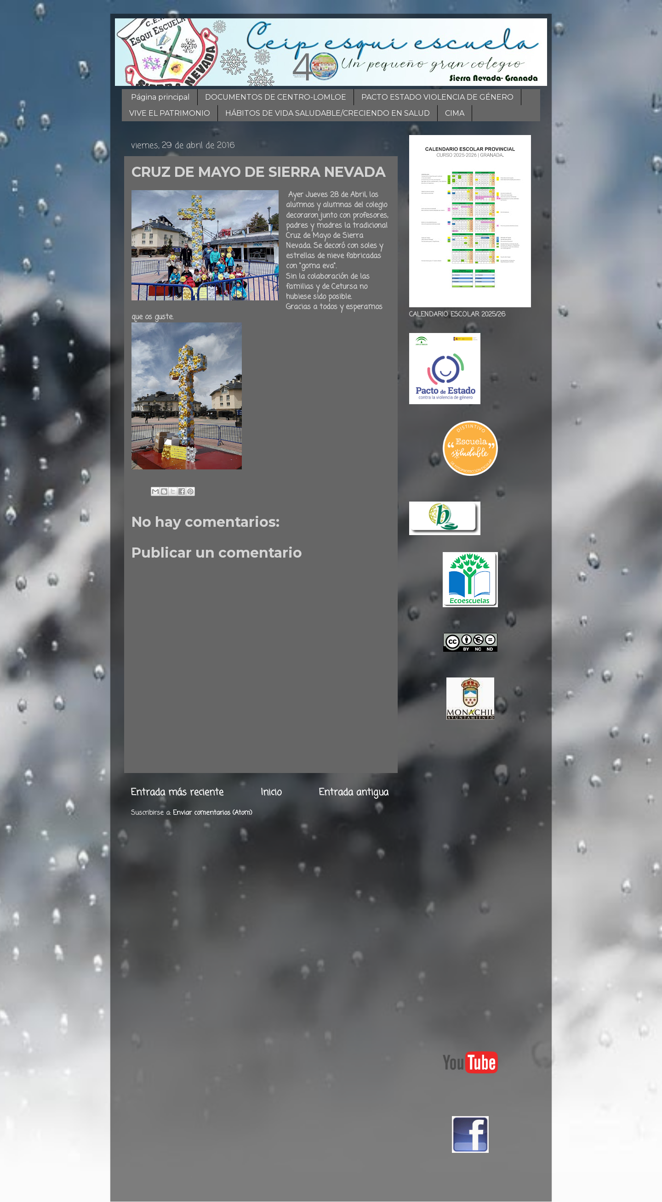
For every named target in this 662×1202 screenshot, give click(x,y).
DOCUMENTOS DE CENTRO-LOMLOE (275, 97)
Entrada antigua (353, 792)
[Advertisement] (470, 883)
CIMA (454, 113)
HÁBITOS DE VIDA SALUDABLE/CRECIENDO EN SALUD (327, 113)
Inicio (271, 792)
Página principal (160, 97)
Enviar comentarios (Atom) (212, 813)
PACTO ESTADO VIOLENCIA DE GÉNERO (437, 97)
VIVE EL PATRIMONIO (169, 113)
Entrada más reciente (177, 792)
